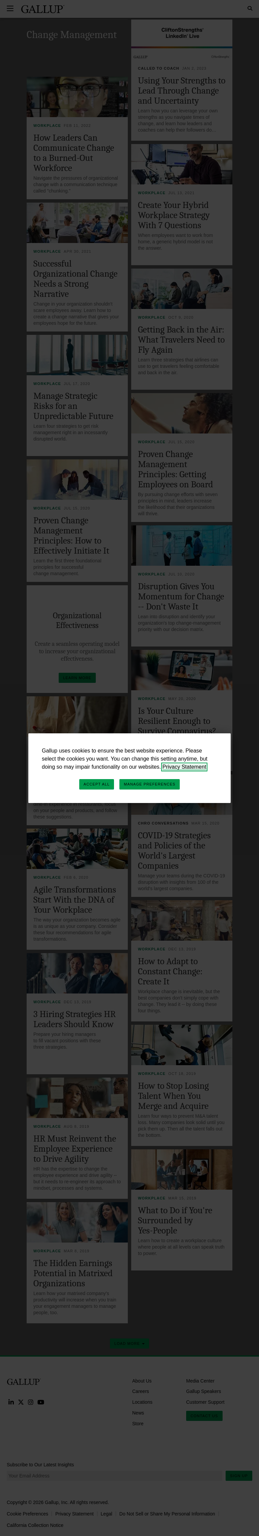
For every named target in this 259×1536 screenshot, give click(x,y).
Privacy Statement (184, 767)
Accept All (97, 784)
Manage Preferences (149, 784)
